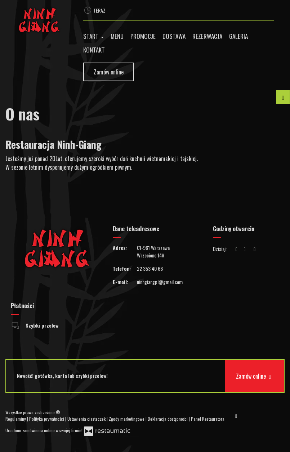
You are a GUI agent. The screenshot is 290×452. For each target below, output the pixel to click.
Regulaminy (16, 419)
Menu (117, 36)
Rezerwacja (207, 36)
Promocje (143, 36)
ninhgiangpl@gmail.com (160, 282)
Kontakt (94, 49)
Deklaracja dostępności (168, 419)
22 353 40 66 (150, 268)
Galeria (238, 36)
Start (93, 36)
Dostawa (174, 36)
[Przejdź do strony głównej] (39, 20)
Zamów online (109, 72)
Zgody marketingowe (127, 419)
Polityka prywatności (47, 419)
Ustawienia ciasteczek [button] (87, 419)
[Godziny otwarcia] (254, 249)
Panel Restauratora (207, 419)
